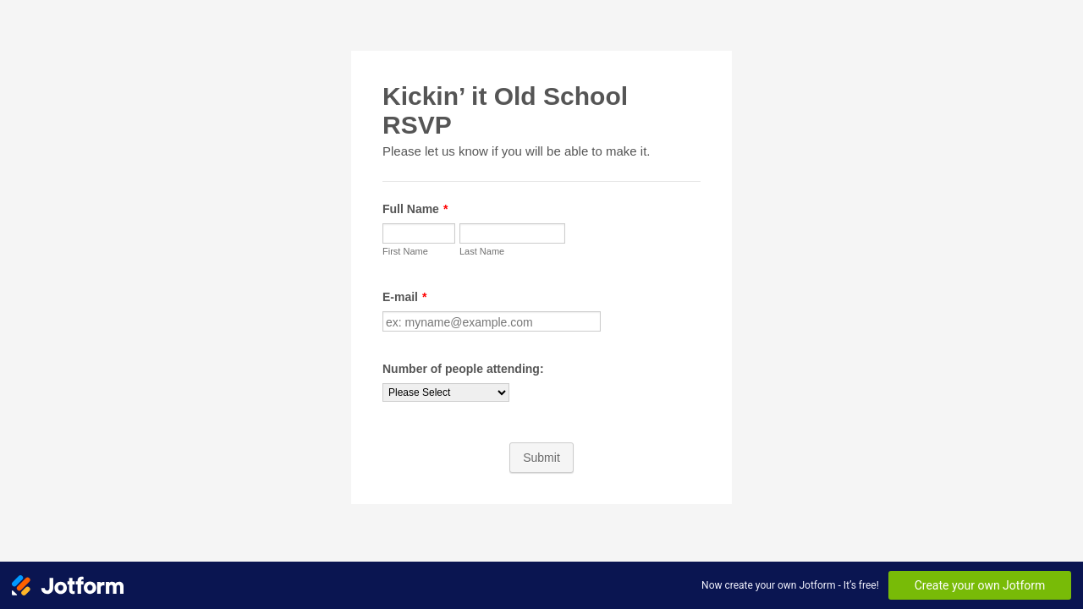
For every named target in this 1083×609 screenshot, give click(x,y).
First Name (405, 251)
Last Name (481, 251)
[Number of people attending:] (445, 392)
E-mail (404, 297)
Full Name (415, 209)
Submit (541, 457)
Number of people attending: (463, 369)
